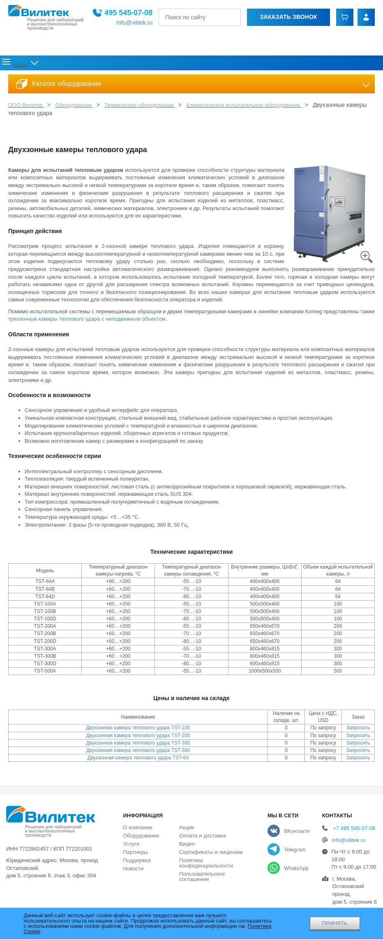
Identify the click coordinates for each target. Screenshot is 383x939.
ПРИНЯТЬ (335, 923)
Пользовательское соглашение (202, 879)
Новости (228, 64)
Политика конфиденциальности (206, 865)
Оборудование (109, 64)
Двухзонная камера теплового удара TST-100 (138, 730)
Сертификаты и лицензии (210, 854)
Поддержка (189, 64)
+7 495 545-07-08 (124, 13)
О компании (56, 64)
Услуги (153, 64)
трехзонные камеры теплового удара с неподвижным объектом (86, 322)
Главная (16, 64)
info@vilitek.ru (135, 22)
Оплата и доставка (308, 64)
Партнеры (135, 854)
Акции (258, 64)
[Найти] (239, 17)
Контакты (364, 64)
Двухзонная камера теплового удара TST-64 (138, 760)
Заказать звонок (289, 17)
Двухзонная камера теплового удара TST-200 (138, 738)
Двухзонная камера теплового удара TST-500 (138, 753)
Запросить (358, 730)
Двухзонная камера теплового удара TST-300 (138, 745)
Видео (187, 846)
